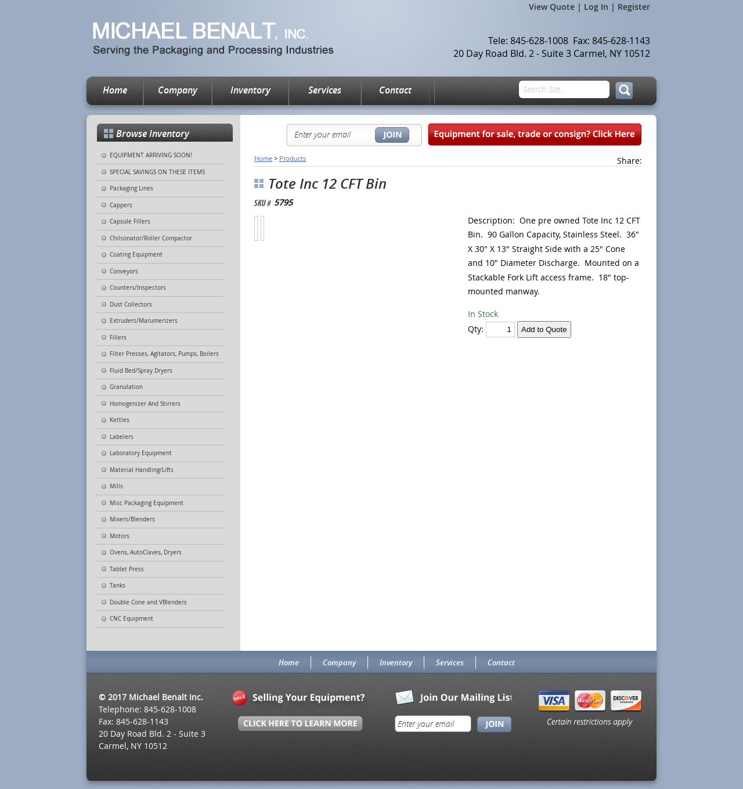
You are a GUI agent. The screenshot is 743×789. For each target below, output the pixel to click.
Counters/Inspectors (138, 287)
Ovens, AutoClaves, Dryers (146, 552)
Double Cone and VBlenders (148, 602)
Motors (119, 536)
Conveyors (124, 271)
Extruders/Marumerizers (144, 321)
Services (324, 90)
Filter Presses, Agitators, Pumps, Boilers (164, 354)
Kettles (119, 420)
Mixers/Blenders (132, 519)
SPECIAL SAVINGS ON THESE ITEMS (157, 172)
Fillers (118, 337)
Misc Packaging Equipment (146, 503)
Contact (395, 90)
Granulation (126, 387)
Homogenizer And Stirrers (145, 404)
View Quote (552, 6)
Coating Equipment (136, 254)
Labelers (122, 437)
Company (177, 90)
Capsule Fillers (130, 221)
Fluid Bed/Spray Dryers (141, 370)
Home (115, 90)
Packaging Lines (131, 188)
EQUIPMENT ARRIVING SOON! (151, 155)
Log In (596, 6)
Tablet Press (127, 569)
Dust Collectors (131, 304)
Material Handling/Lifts (142, 470)
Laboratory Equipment (141, 453)
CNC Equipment (131, 618)
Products (292, 158)
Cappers (121, 205)
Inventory (250, 90)
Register (634, 6)
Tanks (117, 585)
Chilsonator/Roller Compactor (151, 238)
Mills (116, 486)
